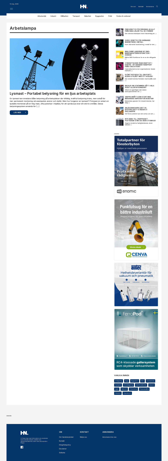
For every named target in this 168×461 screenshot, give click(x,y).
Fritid (110, 16)
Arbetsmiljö (42, 16)
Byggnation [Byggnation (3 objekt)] (134, 381)
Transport (76, 16)
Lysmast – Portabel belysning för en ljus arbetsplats (53, 93)
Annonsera (150, 6)
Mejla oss (83, 437)
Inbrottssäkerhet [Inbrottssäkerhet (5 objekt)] (141, 385)
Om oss (133, 6)
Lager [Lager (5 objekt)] (116, 389)
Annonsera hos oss (108, 437)
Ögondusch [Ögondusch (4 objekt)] (127, 393)
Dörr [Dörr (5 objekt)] (142, 381)
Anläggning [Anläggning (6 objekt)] (118, 381)
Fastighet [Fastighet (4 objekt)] (118, 385)
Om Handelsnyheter (65, 437)
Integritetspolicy (65, 445)
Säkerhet (87, 16)
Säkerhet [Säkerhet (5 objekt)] (124, 389)
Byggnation (99, 16)
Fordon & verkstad (123, 16)
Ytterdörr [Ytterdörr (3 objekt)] (118, 393)
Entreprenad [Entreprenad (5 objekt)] (150, 381)
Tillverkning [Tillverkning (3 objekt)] (133, 389)
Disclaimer (63, 449)
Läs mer (17, 112)
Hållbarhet (64, 16)
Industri (53, 16)
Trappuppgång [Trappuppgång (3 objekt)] (144, 389)
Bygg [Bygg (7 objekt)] (126, 381)
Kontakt (141, 6)
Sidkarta (62, 453)
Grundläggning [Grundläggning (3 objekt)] (128, 385)
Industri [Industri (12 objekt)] (151, 385)
